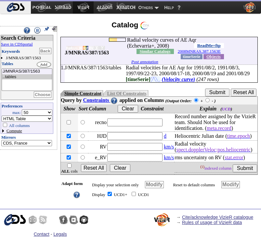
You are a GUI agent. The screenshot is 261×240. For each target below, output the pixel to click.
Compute (14, 130)
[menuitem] (15, 7)
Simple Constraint (82, 93)
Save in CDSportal (17, 44)
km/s (169, 146)
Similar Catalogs (155, 51)
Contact (41, 234)
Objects (213, 56)
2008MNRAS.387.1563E (199, 51)
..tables (27, 77)
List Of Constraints (126, 93)
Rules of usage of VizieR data (212, 222)
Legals (60, 234)
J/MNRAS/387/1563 (27, 71)
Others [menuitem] (145, 7)
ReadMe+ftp (209, 45)
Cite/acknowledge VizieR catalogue (217, 217)
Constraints (100, 100)
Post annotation (144, 61)
